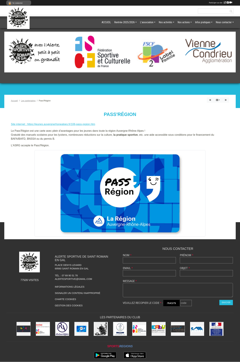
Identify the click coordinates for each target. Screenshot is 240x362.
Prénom (186, 255)
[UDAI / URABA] (24, 329)
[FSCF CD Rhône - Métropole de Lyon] (43, 329)
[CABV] (159, 329)
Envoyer (226, 302)
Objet (185, 268)
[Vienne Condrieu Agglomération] (178, 329)
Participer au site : (220, 2)
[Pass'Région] (81, 329)
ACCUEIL (106, 22)
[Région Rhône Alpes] (62, 329)
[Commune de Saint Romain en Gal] (101, 329)
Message (130, 281)
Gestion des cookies (69, 305)
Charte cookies (65, 299)
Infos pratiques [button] (202, 22)
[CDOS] (120, 329)
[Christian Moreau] (197, 329)
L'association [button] (146, 22)
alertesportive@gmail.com (73, 279)
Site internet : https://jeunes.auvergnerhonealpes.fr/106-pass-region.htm (53, 124)
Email (128, 268)
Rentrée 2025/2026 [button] (124, 22)
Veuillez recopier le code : (143, 303)
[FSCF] (139, 329)
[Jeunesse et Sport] (216, 329)
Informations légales (69, 286)
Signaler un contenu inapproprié (77, 293)
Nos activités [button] (165, 22)
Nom (127, 255)
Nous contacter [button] (224, 22)
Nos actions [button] (184, 22)
